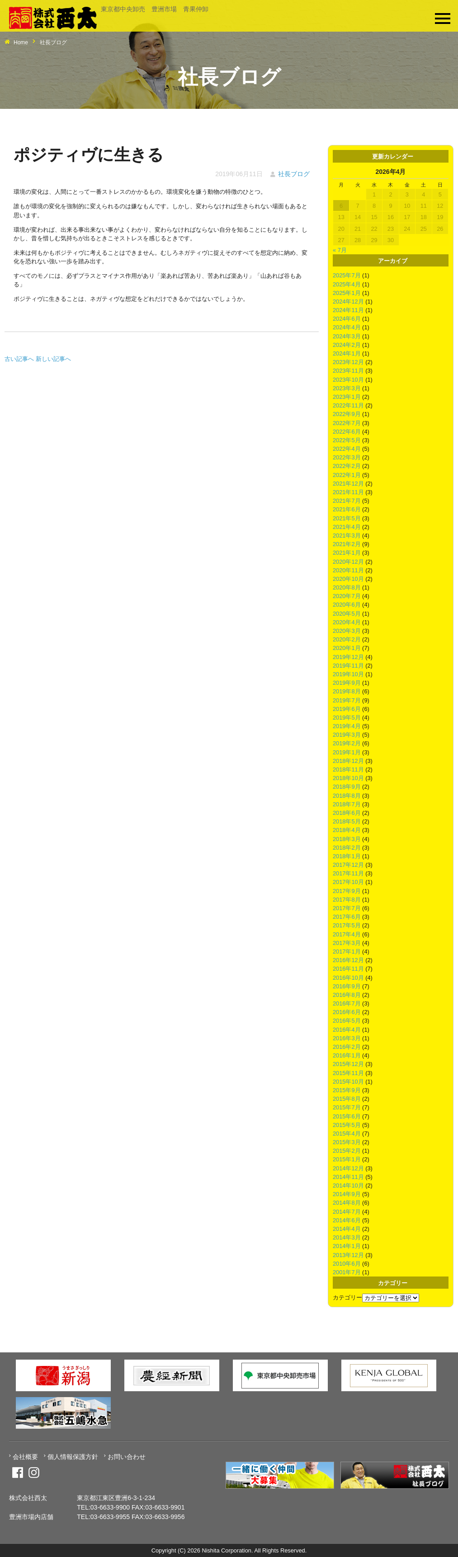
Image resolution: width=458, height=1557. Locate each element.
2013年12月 (348, 1255)
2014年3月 (347, 1237)
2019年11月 (348, 665)
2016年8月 (347, 994)
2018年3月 (347, 839)
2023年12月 (348, 362)
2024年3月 (347, 336)
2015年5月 (347, 1125)
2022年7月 (347, 423)
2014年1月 (347, 1246)
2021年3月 (347, 535)
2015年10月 (348, 1081)
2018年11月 (348, 769)
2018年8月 (347, 795)
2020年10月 (348, 578)
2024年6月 (347, 318)
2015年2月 (347, 1150)
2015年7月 (347, 1107)
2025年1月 (347, 293)
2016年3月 (347, 1038)
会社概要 (25, 1456)
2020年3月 (347, 630)
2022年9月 (347, 414)
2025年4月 (347, 284)
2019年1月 (347, 752)
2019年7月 (347, 700)
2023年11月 (348, 370)
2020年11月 (348, 570)
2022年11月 (348, 405)
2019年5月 (347, 717)
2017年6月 (347, 916)
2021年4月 (347, 527)
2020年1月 (347, 648)
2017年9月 (347, 891)
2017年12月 (348, 864)
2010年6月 (347, 1263)
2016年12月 (348, 960)
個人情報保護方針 (72, 1456)
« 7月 (340, 250)
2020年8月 (347, 587)
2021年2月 (347, 544)
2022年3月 (347, 457)
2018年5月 (347, 821)
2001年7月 (347, 1272)
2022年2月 (347, 466)
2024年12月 (348, 301)
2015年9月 (347, 1090)
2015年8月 (347, 1098)
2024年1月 (347, 353)
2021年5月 (347, 518)
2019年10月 (348, 674)
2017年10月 (348, 882)
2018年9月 (347, 786)
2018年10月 (348, 778)
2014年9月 (347, 1194)
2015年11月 (348, 1073)
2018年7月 (347, 804)
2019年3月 (347, 734)
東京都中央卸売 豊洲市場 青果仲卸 (154, 9)
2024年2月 (347, 344)
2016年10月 (348, 977)
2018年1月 (347, 856)
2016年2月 (347, 1046)
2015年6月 (347, 1116)
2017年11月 (348, 873)
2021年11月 (348, 492)
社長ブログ (294, 174)
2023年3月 (347, 388)
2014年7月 (347, 1211)
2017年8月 (347, 899)
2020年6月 (347, 604)
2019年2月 (347, 743)
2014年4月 (347, 1228)
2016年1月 (347, 1055)
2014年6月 (347, 1220)
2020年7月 (347, 596)
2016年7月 (347, 1003)
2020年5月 (347, 613)
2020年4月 (347, 622)
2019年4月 (347, 726)
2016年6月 (347, 1012)
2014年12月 (348, 1168)
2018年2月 (347, 847)
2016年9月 (347, 986)
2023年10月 (348, 379)
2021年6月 (347, 509)
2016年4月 (347, 1029)
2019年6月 (347, 709)
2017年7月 (347, 908)
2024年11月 (348, 310)
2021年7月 (347, 500)
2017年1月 (347, 951)
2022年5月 (347, 440)
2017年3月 (347, 943)
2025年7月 (347, 275)
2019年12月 (348, 657)
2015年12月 (348, 1064)
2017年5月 (347, 925)
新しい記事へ (53, 358)
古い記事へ (19, 358)
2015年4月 (347, 1133)
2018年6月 (347, 812)
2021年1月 (347, 552)
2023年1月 (347, 396)
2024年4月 (347, 327)
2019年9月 (347, 682)
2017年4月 (347, 934)
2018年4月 (347, 830)
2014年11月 (348, 1177)
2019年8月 (347, 691)
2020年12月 (348, 561)
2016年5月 (347, 1020)
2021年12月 (348, 483)
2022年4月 (347, 448)
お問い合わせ (127, 1456)
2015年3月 (347, 1142)
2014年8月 (347, 1202)
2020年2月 (347, 639)
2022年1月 (347, 475)
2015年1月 (347, 1159)
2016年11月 (348, 968)
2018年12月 (348, 760)
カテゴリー (347, 1297)
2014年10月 (348, 1185)
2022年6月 (347, 431)
